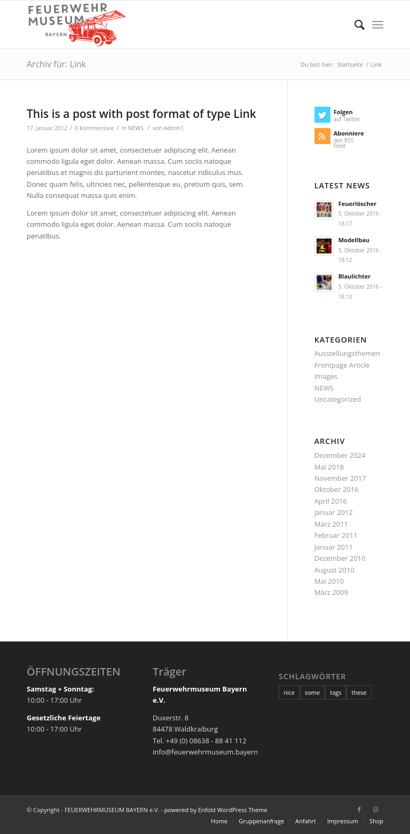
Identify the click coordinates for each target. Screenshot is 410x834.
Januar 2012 (333, 512)
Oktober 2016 (336, 489)
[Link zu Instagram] (375, 809)
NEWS (136, 128)
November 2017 (340, 478)
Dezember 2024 (340, 455)
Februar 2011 (336, 535)
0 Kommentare (94, 128)
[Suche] (354, 25)
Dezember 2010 (340, 558)
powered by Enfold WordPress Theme (215, 810)
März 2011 (331, 524)
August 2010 (334, 570)
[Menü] (377, 24)
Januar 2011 (333, 547)
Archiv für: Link (56, 64)
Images (325, 376)
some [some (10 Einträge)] (312, 692)
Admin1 (174, 128)
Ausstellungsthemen (347, 353)
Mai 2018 (329, 467)
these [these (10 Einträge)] (358, 692)
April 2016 (330, 501)
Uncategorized (337, 399)
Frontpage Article (342, 365)
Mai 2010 (329, 581)
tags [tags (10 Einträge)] (335, 692)
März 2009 (331, 592)
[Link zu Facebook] (359, 809)
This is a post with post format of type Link (141, 113)
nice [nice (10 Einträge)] (289, 692)
